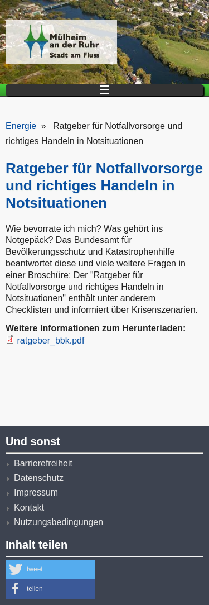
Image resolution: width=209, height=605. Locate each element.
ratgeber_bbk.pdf (50, 340)
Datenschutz (39, 478)
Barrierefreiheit (43, 463)
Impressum (36, 492)
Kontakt (29, 507)
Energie (21, 126)
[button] (50, 569)
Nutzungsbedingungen (58, 522)
